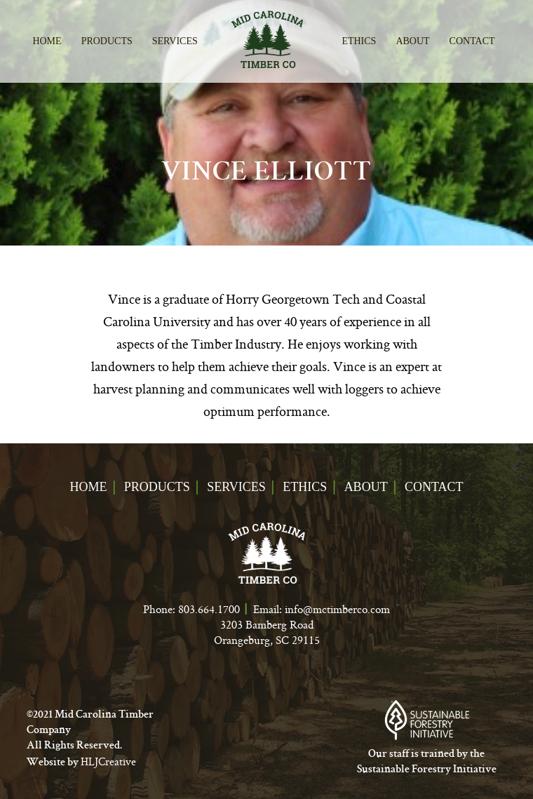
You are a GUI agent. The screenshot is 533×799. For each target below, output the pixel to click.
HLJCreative (108, 761)
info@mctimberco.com (337, 609)
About (412, 41)
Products (107, 41)
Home (46, 41)
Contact (472, 41)
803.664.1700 (209, 609)
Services (175, 41)
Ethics (359, 41)
